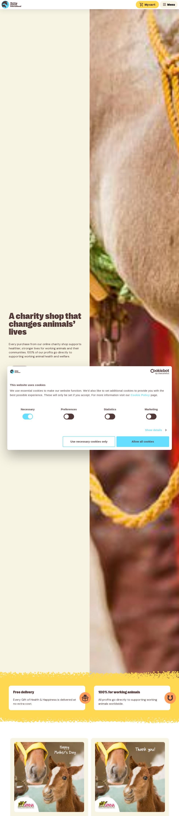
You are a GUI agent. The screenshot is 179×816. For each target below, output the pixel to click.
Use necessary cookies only (89, 441)
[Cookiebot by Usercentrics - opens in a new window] (153, 371)
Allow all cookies (143, 441)
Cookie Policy (140, 395)
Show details (153, 430)
